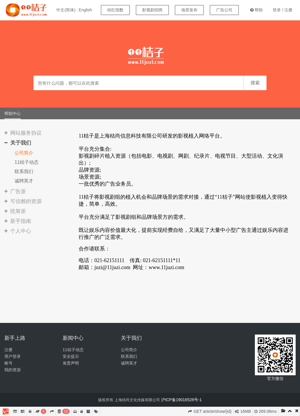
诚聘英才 (24, 180)
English (85, 10)
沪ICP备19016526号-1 (181, 399)
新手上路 (14, 338)
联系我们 (24, 171)
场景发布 (189, 10)
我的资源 (12, 369)
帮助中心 (12, 113)
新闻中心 (73, 338)
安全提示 (71, 356)
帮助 (256, 10)
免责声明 (71, 363)
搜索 (255, 82)
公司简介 (24, 152)
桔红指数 (115, 10)
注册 (288, 10)
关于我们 (131, 338)
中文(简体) (65, 10)
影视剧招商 (152, 10)
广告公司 (224, 10)
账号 (8, 363)
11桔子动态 (26, 162)
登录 (277, 10)
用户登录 (12, 356)
